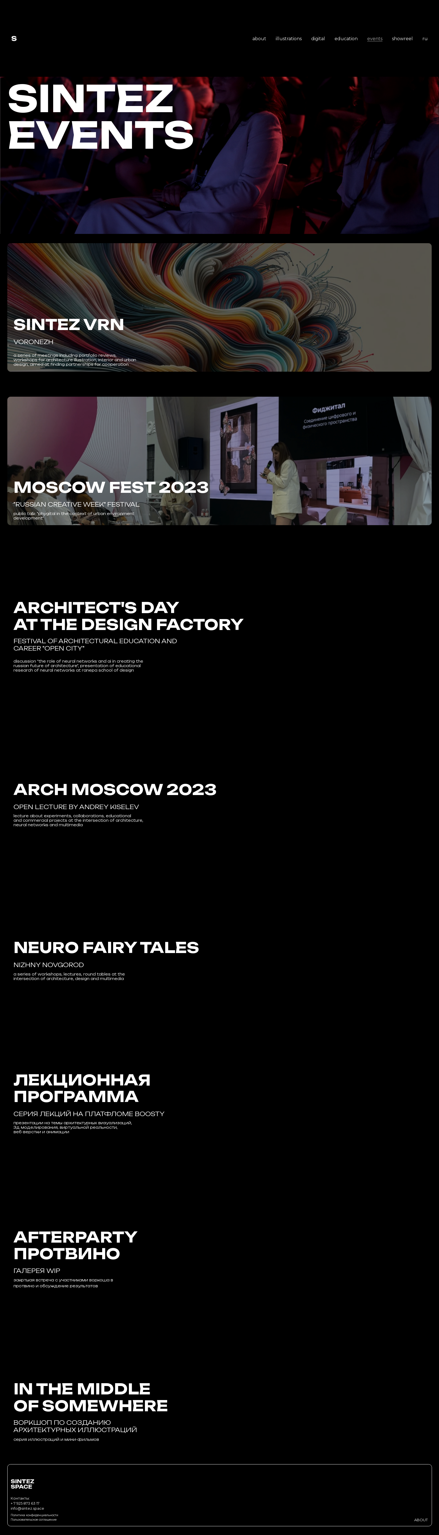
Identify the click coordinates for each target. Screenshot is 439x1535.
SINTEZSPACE (22, 1484)
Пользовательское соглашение (34, 1520)
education (346, 38)
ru (425, 38)
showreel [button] (402, 38)
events (374, 38)
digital (318, 38)
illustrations (289, 38)
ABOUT (421, 1520)
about (259, 38)
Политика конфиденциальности (34, 1515)
